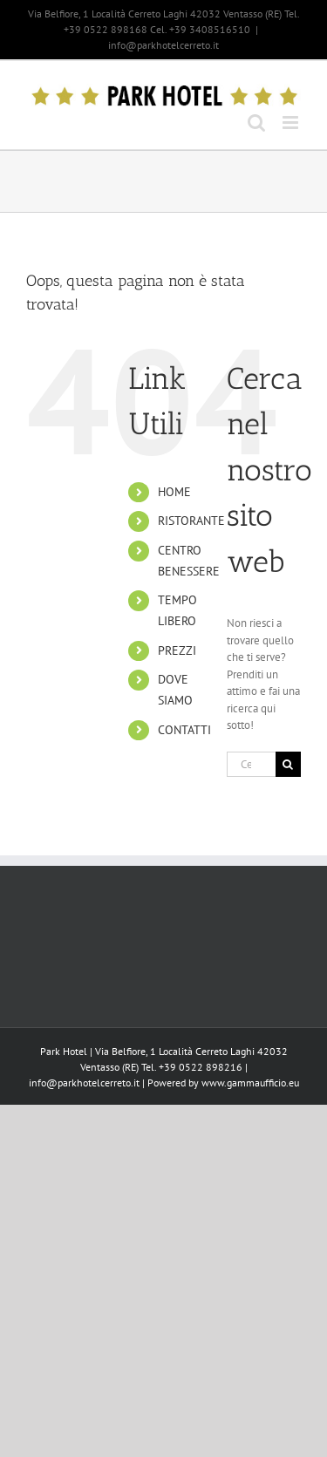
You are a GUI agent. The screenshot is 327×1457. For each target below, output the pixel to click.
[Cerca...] (251, 764)
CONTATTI (184, 730)
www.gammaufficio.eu (250, 1082)
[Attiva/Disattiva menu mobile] (292, 122)
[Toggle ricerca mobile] (256, 122)
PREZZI (177, 650)
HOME (174, 492)
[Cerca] (288, 764)
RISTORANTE (191, 520)
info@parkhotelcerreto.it (163, 44)
